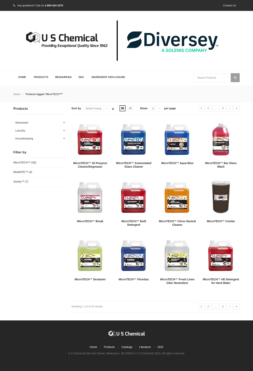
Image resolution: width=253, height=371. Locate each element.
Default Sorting (93, 108)
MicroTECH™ (21, 162)
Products (41, 77)
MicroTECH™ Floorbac (134, 279)
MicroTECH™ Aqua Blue (177, 163)
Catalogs (127, 347)
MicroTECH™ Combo (221, 221)
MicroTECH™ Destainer (90, 279)
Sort (113, 108)
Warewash (21, 122)
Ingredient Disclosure (108, 77)
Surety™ (18, 181)
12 (153, 108)
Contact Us (229, 5)
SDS (81, 77)
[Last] (237, 108)
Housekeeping (24, 138)
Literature (145, 347)
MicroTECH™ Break (90, 221)
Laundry (20, 130)
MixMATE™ (20, 172)
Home (22, 77)
